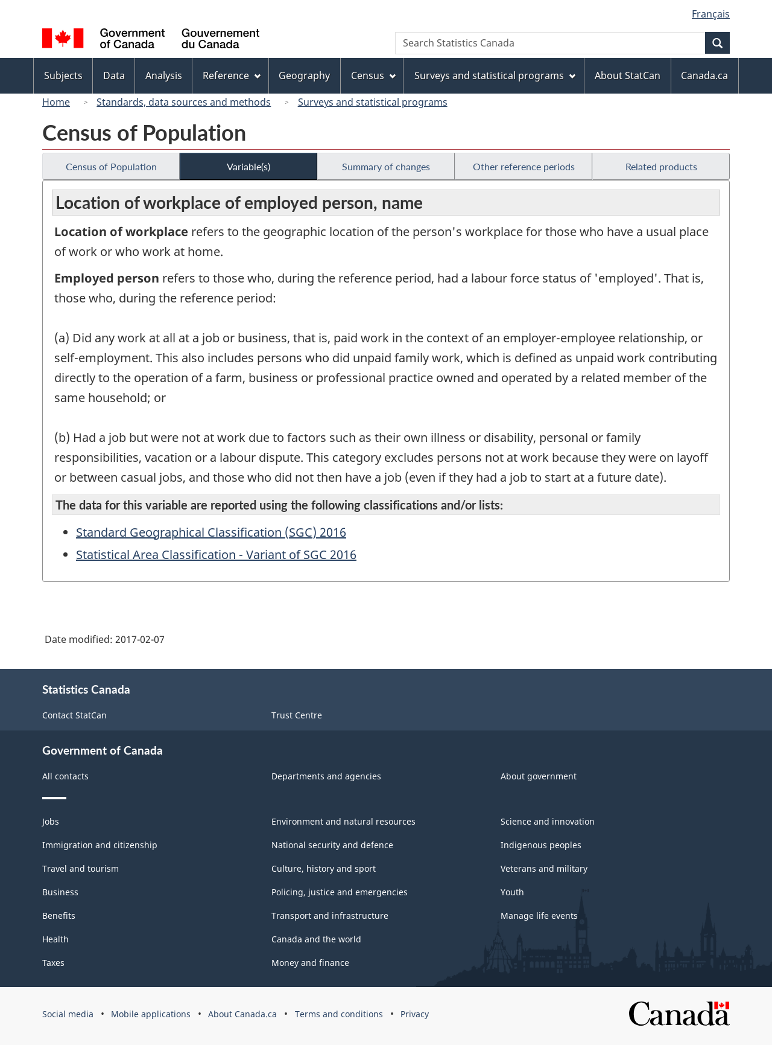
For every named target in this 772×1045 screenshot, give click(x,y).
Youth (512, 892)
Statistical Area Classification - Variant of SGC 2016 (216, 554)
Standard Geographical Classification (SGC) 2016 (211, 532)
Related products (661, 166)
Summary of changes (386, 166)
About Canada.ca (242, 1014)
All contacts (65, 776)
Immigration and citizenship (99, 845)
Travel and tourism (80, 868)
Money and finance (310, 962)
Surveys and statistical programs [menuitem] (494, 75)
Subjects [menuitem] (63, 75)
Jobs (50, 821)
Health (55, 939)
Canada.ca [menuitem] (704, 75)
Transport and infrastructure (329, 915)
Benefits (58, 915)
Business (60, 892)
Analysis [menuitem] (163, 75)
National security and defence (332, 845)
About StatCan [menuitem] (627, 75)
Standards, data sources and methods (183, 102)
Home (56, 102)
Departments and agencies (326, 776)
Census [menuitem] (373, 75)
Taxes (53, 962)
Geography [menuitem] (304, 75)
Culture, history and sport (323, 868)
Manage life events (539, 915)
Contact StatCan (74, 715)
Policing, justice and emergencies (339, 892)
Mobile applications (151, 1014)
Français (711, 14)
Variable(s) (248, 166)
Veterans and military (544, 868)
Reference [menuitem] (232, 75)
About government (539, 776)
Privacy (414, 1014)
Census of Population (111, 166)
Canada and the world (316, 939)
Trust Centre (296, 715)
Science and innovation (548, 821)
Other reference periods (524, 166)
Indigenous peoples (541, 845)
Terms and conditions (339, 1014)
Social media (67, 1014)
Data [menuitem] (114, 75)
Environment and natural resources (343, 821)
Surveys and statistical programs (373, 102)
